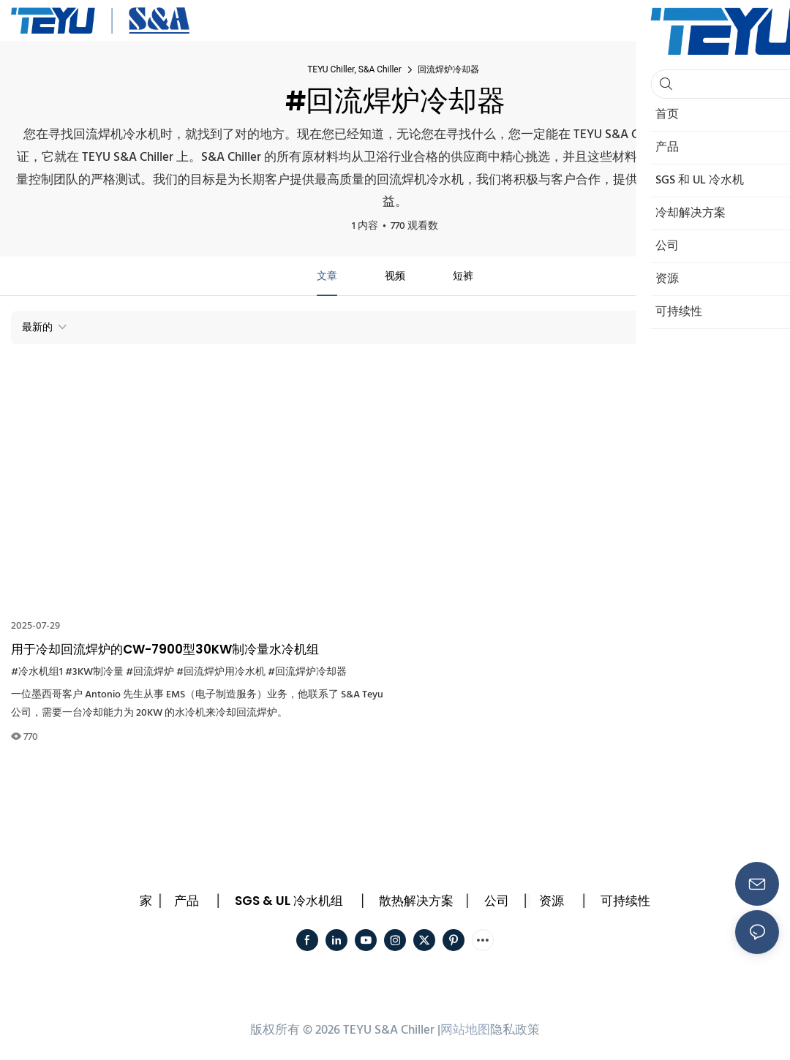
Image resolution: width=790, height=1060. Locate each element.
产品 (186, 900)
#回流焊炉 (150, 672)
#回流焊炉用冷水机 (221, 672)
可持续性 (625, 900)
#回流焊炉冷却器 (307, 672)
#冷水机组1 (37, 672)
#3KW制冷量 (94, 672)
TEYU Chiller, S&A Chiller (354, 69)
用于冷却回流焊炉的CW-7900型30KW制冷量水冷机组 (165, 649)
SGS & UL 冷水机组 (289, 900)
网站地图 (465, 1030)
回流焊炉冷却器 (448, 69)
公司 (496, 900)
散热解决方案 (416, 900)
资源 (551, 900)
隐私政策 (515, 1030)
